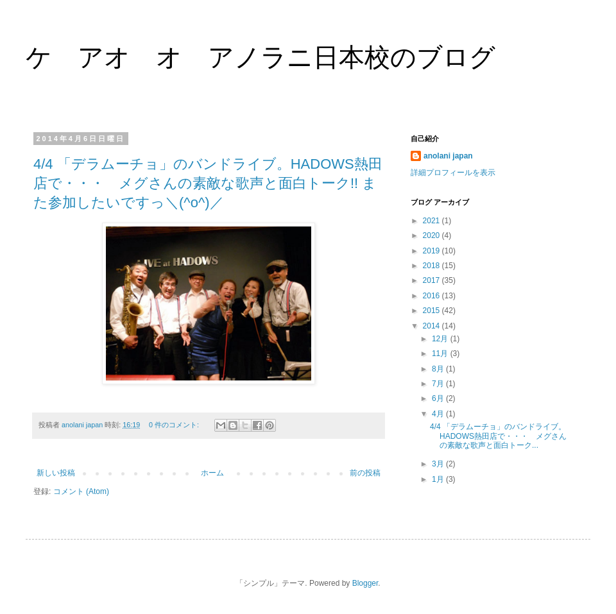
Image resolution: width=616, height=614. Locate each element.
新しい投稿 (56, 472)
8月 (439, 368)
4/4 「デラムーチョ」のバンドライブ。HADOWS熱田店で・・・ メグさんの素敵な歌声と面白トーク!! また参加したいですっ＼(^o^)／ (207, 183)
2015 (432, 310)
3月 (439, 463)
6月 (439, 398)
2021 (432, 220)
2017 (432, 280)
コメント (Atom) (81, 491)
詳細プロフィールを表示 (453, 172)
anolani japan (448, 155)
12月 (441, 338)
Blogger (365, 583)
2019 (432, 250)
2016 (432, 295)
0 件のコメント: (175, 425)
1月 (439, 479)
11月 (441, 353)
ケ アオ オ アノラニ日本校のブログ (260, 57)
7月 (439, 383)
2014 (432, 325)
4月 (439, 413)
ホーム (212, 472)
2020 (432, 235)
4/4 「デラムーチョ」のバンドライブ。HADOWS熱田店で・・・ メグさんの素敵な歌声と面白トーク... (498, 436)
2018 (432, 265)
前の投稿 (365, 472)
